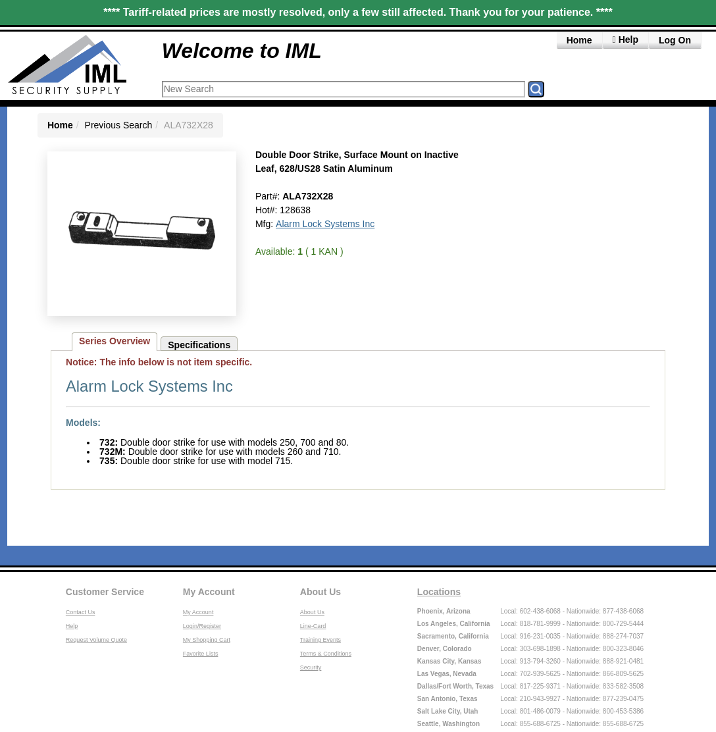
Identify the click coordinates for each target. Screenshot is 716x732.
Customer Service (105, 592)
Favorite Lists (200, 653)
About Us (320, 592)
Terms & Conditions (325, 653)
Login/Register (202, 626)
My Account (209, 592)
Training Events (320, 640)
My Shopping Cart (206, 640)
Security (311, 667)
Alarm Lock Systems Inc (325, 224)
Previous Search (119, 125)
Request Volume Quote (96, 640)
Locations (439, 592)
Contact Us (80, 612)
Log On (675, 40)
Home (579, 40)
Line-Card (313, 626)
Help (72, 626)
